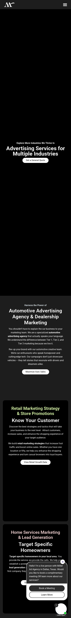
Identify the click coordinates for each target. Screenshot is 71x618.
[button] (65, 4)
